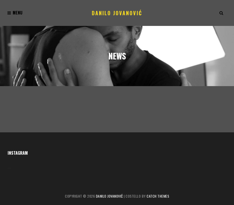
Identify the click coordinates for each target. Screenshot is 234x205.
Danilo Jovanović (117, 13)
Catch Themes (158, 196)
